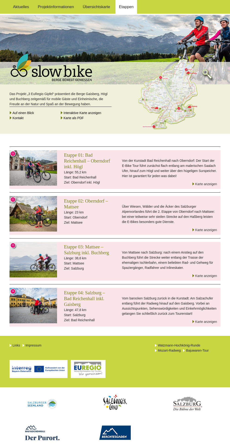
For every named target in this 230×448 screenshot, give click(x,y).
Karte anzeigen (206, 184)
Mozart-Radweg (169, 350)
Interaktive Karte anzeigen (82, 113)
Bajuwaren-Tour (197, 350)
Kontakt (18, 118)
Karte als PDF (74, 118)
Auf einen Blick (23, 113)
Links (16, 345)
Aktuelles (21, 7)
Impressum (34, 345)
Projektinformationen (56, 7)
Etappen (126, 7)
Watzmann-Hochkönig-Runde (179, 345)
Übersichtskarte (96, 7)
